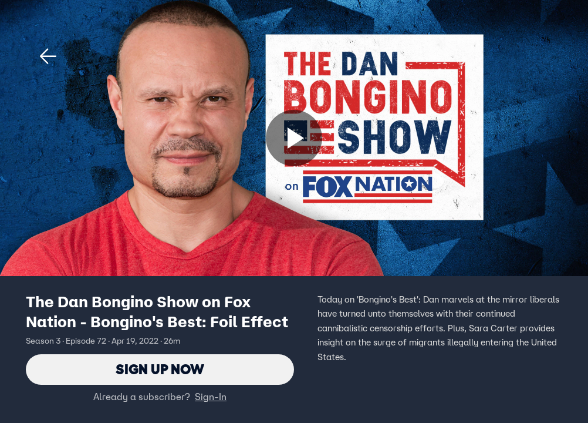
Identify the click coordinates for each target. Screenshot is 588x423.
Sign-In (211, 396)
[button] (48, 56)
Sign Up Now (160, 369)
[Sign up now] (294, 138)
